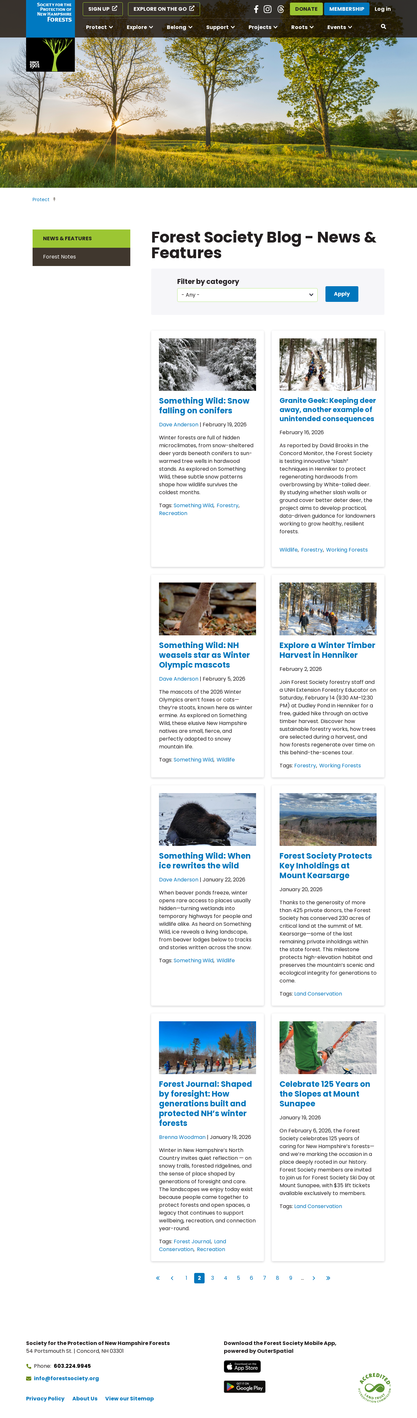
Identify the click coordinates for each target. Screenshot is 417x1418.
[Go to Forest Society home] (50, 36)
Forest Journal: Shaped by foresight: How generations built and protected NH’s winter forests (205, 1104)
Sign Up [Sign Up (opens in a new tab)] (98, 9)
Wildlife (289, 550)
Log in (383, 9)
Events (336, 27)
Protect (96, 27)
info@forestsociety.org (66, 1378)
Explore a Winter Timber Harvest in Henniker (327, 650)
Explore (137, 27)
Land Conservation (318, 993)
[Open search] (384, 27)
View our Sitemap (129, 1398)
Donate (306, 9)
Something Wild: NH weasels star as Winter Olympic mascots (204, 655)
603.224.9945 (72, 1366)
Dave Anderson (178, 424)
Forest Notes (59, 256)
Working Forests (347, 550)
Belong (176, 27)
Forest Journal (192, 1241)
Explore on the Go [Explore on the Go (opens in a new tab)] (160, 9)
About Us (84, 1398)
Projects (260, 27)
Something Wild (193, 505)
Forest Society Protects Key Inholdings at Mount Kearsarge (326, 865)
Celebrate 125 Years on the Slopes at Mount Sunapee (325, 1094)
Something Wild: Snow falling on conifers (204, 405)
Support (217, 27)
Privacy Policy (45, 1398)
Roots (299, 27)
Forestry (227, 505)
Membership (346, 9)
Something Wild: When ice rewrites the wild (205, 860)
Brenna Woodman (182, 1137)
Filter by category (208, 281)
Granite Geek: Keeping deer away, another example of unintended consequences (328, 409)
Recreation (173, 513)
